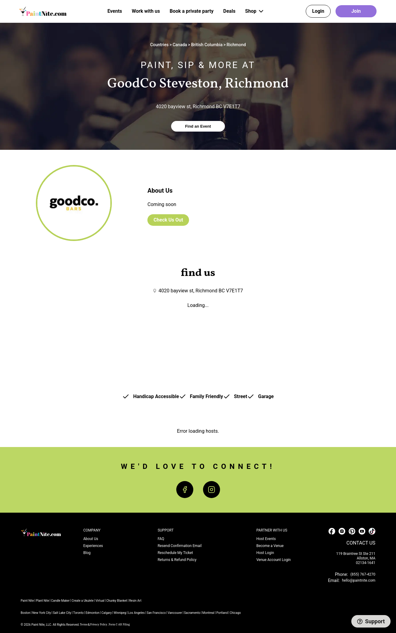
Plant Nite (42, 600)
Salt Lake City (62, 612)
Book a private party (191, 11)
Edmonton (93, 612)
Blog (87, 553)
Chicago (235, 612)
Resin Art (135, 600)
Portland (222, 612)
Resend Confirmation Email (180, 546)
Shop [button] (255, 11)
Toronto (78, 612)
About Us (90, 539)
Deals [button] (229, 11)
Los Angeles (136, 612)
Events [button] (115, 11)
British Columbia (207, 44)
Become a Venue (270, 546)
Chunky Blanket (116, 600)
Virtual (99, 600)
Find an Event (198, 126)
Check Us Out (168, 220)
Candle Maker (60, 600)
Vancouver (175, 612)
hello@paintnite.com (358, 580)
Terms (84, 624)
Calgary (107, 612)
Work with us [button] (146, 11)
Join (356, 11)
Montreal (208, 612)
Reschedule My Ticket (175, 553)
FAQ (161, 539)
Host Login (265, 553)
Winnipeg (120, 612)
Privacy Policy (98, 624)
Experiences (93, 546)
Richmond (236, 44)
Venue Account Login (273, 560)
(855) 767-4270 (362, 574)
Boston (25, 612)
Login (318, 11)
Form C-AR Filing (119, 624)
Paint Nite (27, 600)
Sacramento (192, 612)
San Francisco (156, 612)
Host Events (266, 539)
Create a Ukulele (83, 600)
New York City (41, 612)
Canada (180, 44)
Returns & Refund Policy (177, 560)
